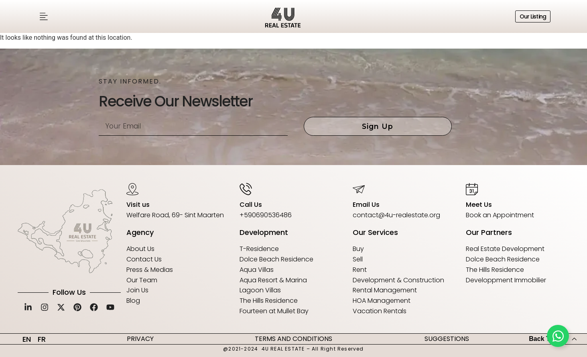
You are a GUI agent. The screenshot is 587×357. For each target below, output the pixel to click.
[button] (44, 17)
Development (264, 232)
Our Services (375, 232)
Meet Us (479, 204)
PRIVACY (140, 338)
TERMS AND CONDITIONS (293, 338)
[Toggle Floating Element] (558, 336)
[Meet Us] (472, 189)
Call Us (251, 204)
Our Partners (489, 232)
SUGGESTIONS (447, 338)
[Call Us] (246, 189)
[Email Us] (359, 189)
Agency (140, 232)
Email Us (366, 204)
